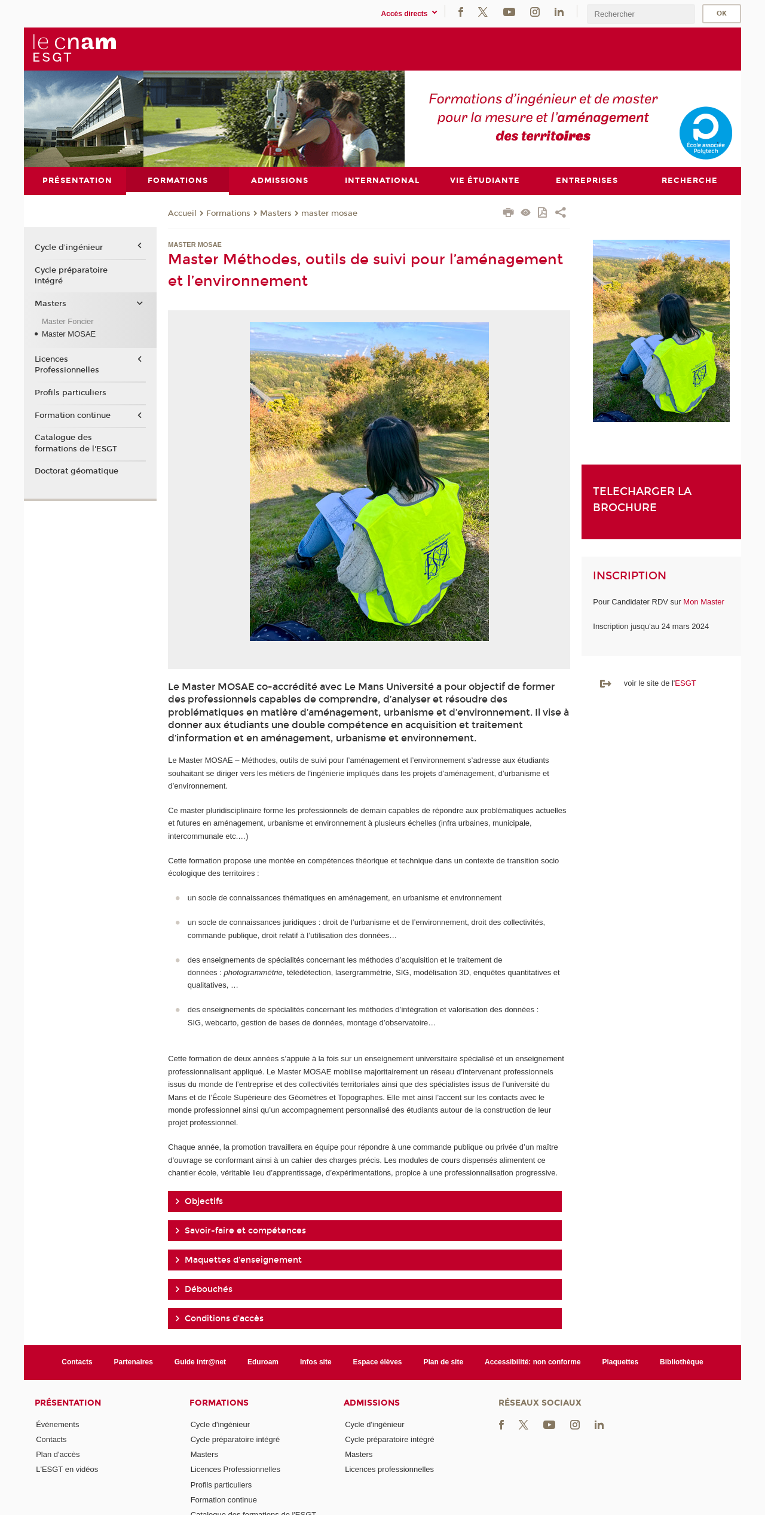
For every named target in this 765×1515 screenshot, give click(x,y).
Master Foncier (68, 320)
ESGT (685, 683)
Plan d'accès (57, 1454)
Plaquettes (620, 1362)
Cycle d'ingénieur (69, 247)
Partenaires (133, 1362)
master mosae (329, 213)
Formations (228, 213)
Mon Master (703, 601)
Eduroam (263, 1362)
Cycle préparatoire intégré (71, 275)
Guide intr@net (200, 1362)
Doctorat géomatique (76, 471)
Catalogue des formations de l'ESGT (76, 443)
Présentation (68, 1402)
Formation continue (73, 415)
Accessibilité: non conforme (533, 1362)
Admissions (372, 1402)
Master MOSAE (69, 333)
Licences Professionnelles (67, 365)
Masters (276, 213)
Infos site (316, 1362)
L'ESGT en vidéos (67, 1469)
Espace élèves (377, 1362)
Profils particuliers (70, 393)
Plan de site (443, 1362)
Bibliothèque (681, 1362)
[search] (640, 14)
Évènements (57, 1423)
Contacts (77, 1362)
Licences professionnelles (389, 1469)
